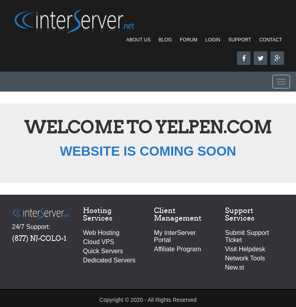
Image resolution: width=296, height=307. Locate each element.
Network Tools (245, 258)
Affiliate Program (177, 249)
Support (239, 40)
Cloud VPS (98, 242)
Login (212, 40)
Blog (165, 40)
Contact (270, 40)
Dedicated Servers (109, 260)
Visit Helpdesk (245, 249)
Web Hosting (101, 232)
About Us (138, 40)
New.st (234, 267)
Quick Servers (103, 251)
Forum (188, 40)
